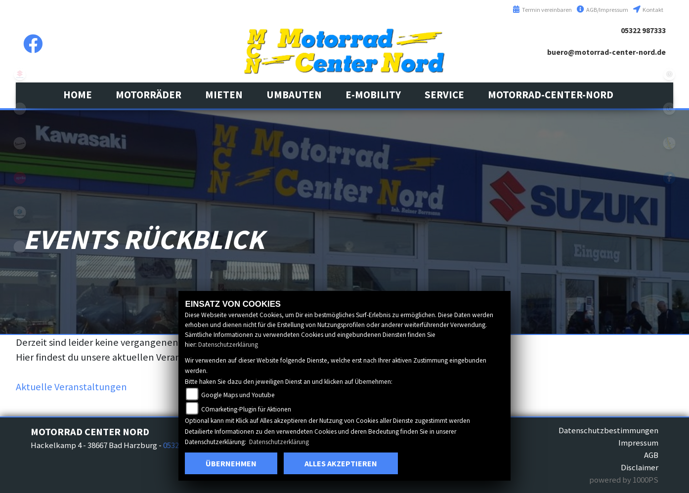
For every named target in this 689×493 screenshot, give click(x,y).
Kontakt (648, 9)
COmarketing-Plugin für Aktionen (246, 409)
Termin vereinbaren (542, 9)
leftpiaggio (20, 212)
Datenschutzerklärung (228, 344)
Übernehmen (231, 463)
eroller (20, 247)
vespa (20, 143)
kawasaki (20, 108)
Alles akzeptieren (340, 463)
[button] (148, 95)
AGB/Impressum (602, 9)
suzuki (20, 74)
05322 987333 (643, 30)
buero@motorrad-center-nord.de (606, 52)
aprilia (20, 178)
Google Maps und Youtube (238, 395)
